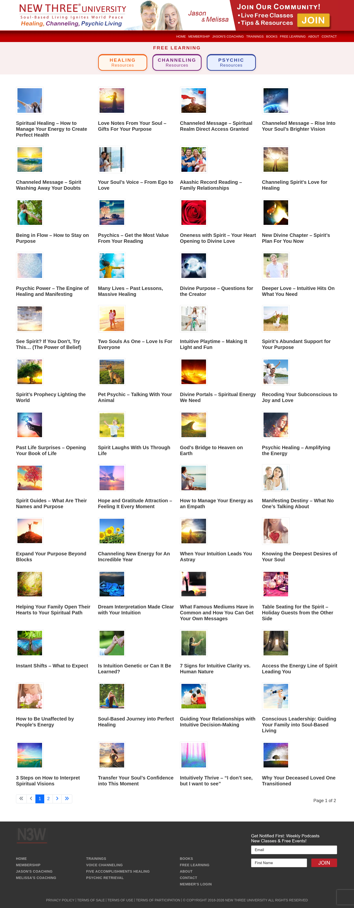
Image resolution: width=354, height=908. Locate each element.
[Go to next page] (57, 798)
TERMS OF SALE (91, 900)
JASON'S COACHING (34, 871)
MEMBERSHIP (28, 865)
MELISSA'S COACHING (36, 878)
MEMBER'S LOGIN (196, 884)
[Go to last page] (66, 798)
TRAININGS (96, 859)
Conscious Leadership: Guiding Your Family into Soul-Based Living (299, 724)
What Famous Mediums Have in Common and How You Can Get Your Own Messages (217, 612)
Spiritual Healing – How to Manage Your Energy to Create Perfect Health (51, 129)
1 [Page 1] (40, 798)
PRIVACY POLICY (60, 900)
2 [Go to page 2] (48, 798)
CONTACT (188, 878)
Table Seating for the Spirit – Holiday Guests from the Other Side (297, 612)
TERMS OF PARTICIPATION (158, 900)
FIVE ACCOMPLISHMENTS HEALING (118, 871)
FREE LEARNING (194, 865)
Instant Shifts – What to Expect (52, 665)
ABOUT (186, 871)
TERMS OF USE (120, 900)
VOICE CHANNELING (104, 865)
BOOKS (186, 859)
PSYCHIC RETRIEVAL (105, 878)
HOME (21, 859)
